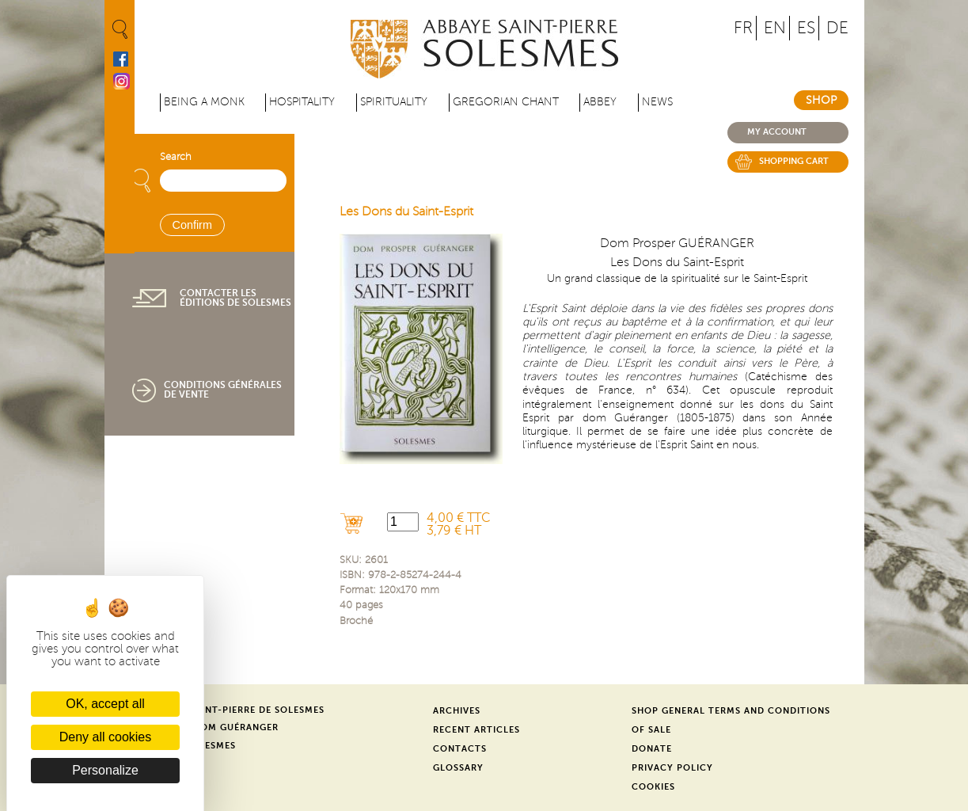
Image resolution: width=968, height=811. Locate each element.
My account (777, 132)
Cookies (653, 787)
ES (806, 28)
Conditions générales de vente (223, 389)
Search (176, 156)
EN (775, 28)
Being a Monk (204, 102)
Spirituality (393, 102)
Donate (652, 749)
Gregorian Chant (506, 102)
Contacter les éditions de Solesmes (235, 297)
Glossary (458, 768)
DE (837, 28)
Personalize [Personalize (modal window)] (105, 770)
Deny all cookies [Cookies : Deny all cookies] (105, 737)
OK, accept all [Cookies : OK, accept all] (105, 703)
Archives (456, 711)
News (657, 102)
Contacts (460, 749)
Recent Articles (476, 730)
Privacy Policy (672, 768)
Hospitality (302, 102)
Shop (821, 100)
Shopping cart (794, 161)
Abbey (600, 102)
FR (743, 28)
